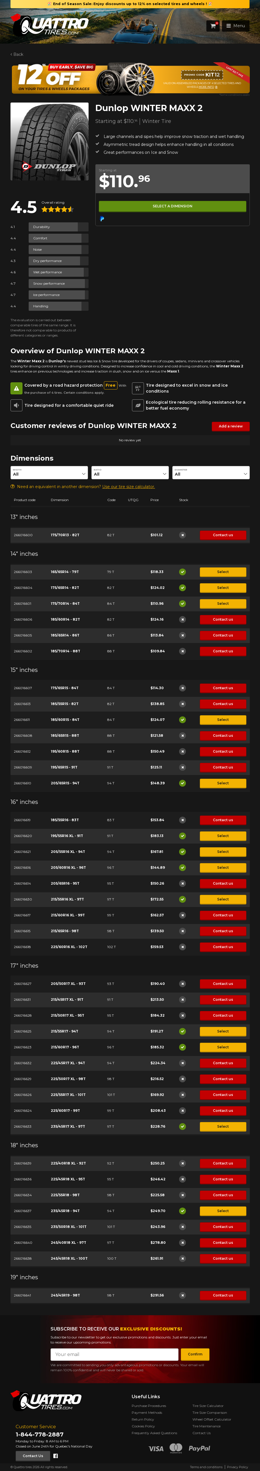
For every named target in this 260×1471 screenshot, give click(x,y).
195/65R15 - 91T (64, 767)
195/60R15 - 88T (65, 751)
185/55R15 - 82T (64, 704)
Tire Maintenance (206, 1426)
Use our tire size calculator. (128, 486)
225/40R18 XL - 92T (68, 1163)
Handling (40, 306)
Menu (236, 25)
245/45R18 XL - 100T (69, 1258)
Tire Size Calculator (208, 1406)
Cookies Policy (143, 1426)
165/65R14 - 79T (65, 572)
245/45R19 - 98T (65, 1295)
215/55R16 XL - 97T (67, 899)
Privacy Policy (237, 1467)
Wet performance (47, 272)
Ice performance (46, 295)
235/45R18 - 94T (65, 1211)
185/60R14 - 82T (65, 619)
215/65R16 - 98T (65, 931)
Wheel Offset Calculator (211, 1419)
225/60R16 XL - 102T (69, 947)
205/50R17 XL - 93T (68, 984)
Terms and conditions (206, 1467)
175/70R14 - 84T (65, 603)
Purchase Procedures (149, 1406)
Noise (37, 249)
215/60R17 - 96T (65, 1047)
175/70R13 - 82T (65, 535)
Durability (41, 227)
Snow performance (49, 283)
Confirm (195, 1354)
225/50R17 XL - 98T (68, 1079)
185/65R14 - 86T (65, 635)
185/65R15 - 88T (65, 735)
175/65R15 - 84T (64, 688)
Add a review (230, 426)
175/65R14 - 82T (65, 588)
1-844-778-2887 (40, 1434)
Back (18, 54)
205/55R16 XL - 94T (68, 852)
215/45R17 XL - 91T (67, 999)
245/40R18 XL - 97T (68, 1242)
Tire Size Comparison (209, 1412)
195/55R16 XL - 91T (67, 836)
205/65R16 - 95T (65, 883)
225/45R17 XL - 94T (68, 1063)
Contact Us (33, 1456)
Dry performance (47, 261)
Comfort (40, 238)
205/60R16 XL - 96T (68, 867)
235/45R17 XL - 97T (68, 1126)
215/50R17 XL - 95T (67, 1015)
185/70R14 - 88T (65, 651)
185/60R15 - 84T (65, 720)
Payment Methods (147, 1412)
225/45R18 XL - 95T (68, 1179)
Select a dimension (172, 206)
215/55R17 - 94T (64, 1031)
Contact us (223, 535)
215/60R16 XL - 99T (68, 915)
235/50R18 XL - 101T (68, 1227)
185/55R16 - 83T (65, 820)
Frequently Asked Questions (154, 1433)
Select (223, 571)
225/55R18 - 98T (65, 1195)
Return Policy (143, 1419)
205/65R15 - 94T (65, 783)
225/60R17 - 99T (65, 1110)
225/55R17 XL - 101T (68, 1095)
